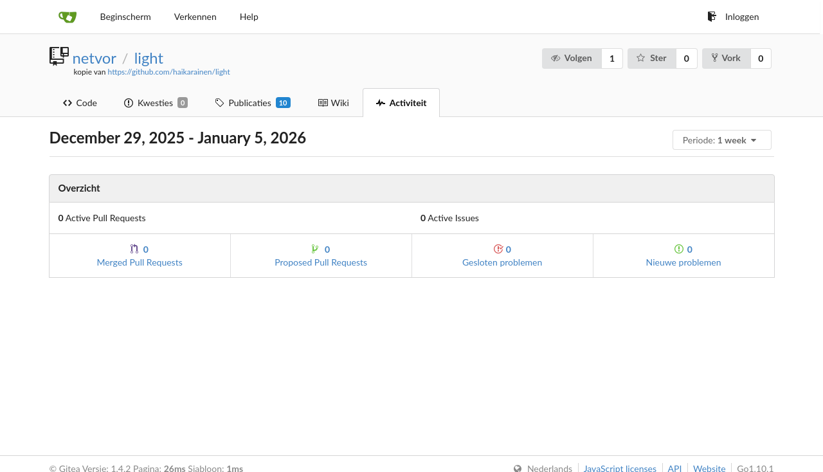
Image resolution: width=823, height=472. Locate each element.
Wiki (333, 102)
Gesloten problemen (502, 256)
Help (249, 16)
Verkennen (195, 16)
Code (80, 102)
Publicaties (252, 103)
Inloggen (733, 16)
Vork (726, 57)
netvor (94, 58)
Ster (651, 57)
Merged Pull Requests (139, 256)
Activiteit (401, 102)
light (148, 58)
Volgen (571, 57)
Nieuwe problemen (683, 256)
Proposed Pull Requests (321, 256)
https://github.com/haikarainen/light (169, 72)
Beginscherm (125, 16)
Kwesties (156, 103)
